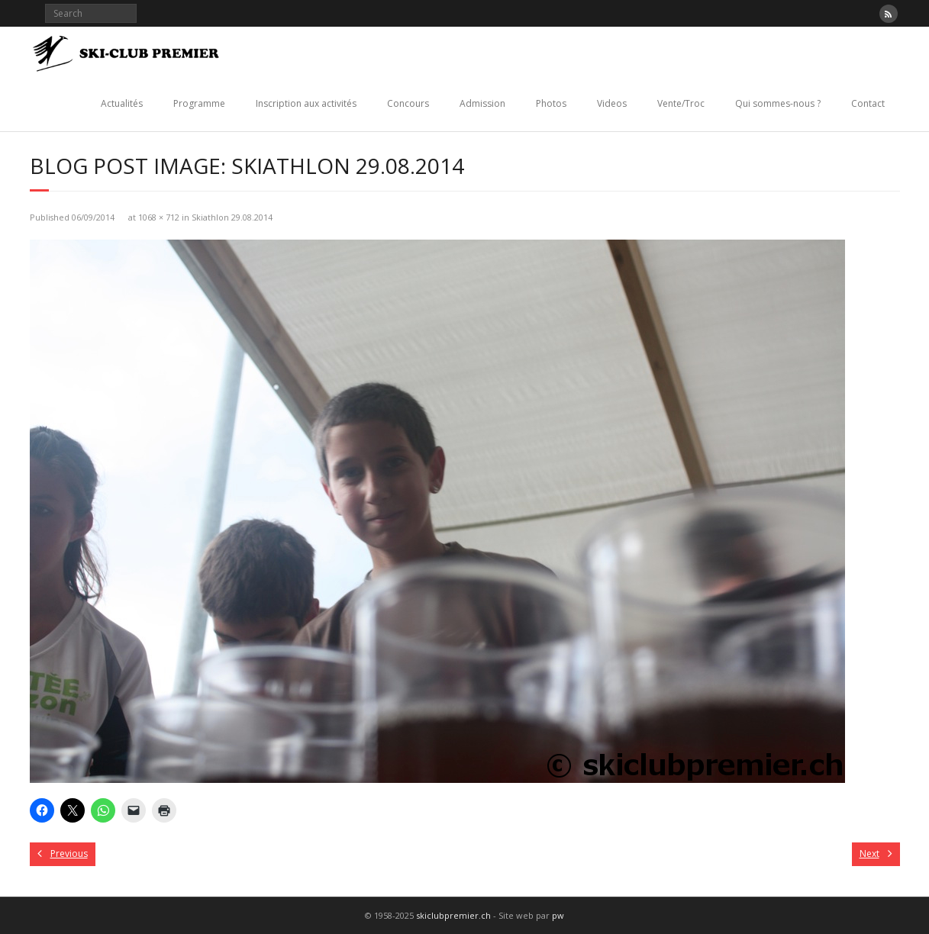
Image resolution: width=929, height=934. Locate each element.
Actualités (122, 103)
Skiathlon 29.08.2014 (232, 217)
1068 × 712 (158, 217)
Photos (551, 103)
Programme (199, 103)
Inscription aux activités (306, 103)
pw (558, 915)
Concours (408, 103)
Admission (482, 103)
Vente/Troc (681, 103)
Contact (868, 103)
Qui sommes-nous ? (778, 103)
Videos (612, 103)
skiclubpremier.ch (453, 915)
